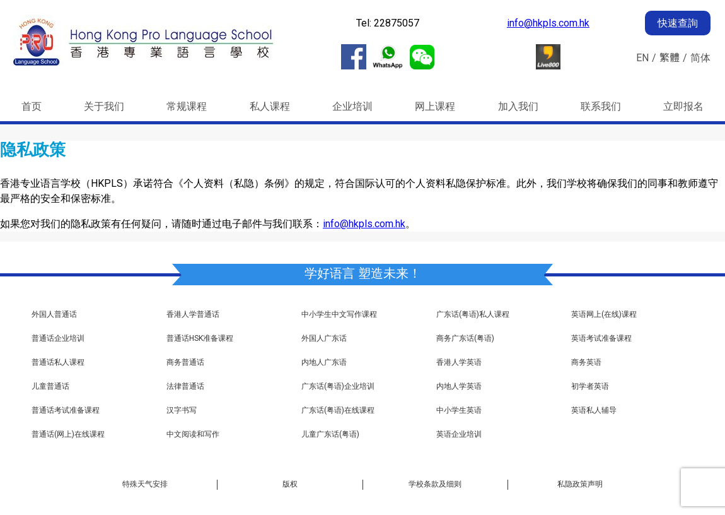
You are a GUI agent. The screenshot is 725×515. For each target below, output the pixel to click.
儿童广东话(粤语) (330, 434)
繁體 (669, 58)
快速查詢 (678, 23)
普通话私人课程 (58, 362)
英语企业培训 (459, 434)
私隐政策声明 (580, 484)
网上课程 (435, 106)
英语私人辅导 (594, 410)
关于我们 (104, 106)
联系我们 (601, 106)
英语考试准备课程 (601, 338)
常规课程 (186, 106)
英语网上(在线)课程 (604, 315)
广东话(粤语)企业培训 (337, 386)
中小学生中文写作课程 (339, 315)
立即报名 (683, 106)
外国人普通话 (54, 315)
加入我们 (518, 106)
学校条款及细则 (435, 484)
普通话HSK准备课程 (199, 338)
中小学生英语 (459, 410)
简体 (700, 58)
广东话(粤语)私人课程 (472, 315)
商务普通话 (185, 362)
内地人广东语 (324, 362)
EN (642, 58)
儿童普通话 (50, 386)
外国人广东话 (324, 338)
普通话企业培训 (58, 338)
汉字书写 (181, 410)
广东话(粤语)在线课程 (337, 410)
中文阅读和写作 (192, 434)
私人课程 (270, 106)
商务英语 (586, 362)
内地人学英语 (459, 386)
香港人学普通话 (192, 315)
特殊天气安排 (145, 484)
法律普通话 (185, 386)
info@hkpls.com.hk (548, 23)
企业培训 (352, 106)
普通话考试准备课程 (66, 410)
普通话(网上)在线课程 (68, 434)
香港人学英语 (459, 362)
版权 (290, 484)
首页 (31, 106)
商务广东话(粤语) (465, 338)
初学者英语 (590, 386)
